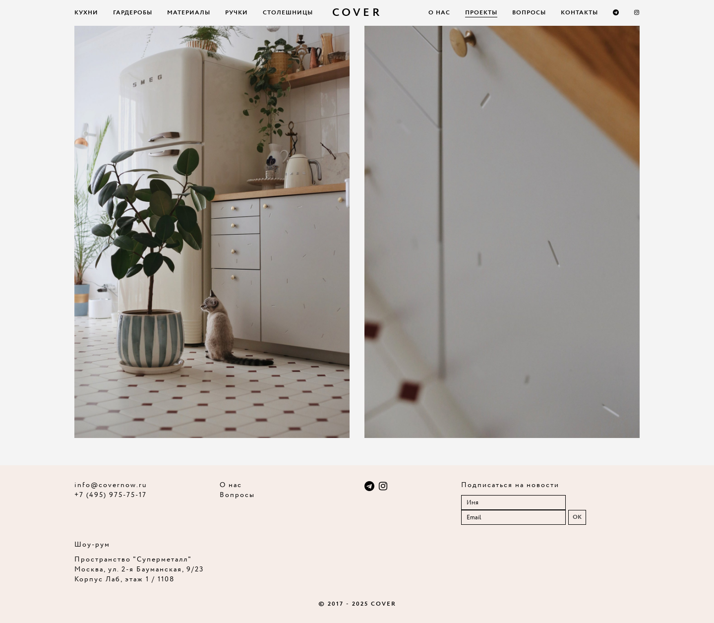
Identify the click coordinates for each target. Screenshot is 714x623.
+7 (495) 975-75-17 (110, 495)
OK (577, 517)
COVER (357, 13)
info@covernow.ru (110, 485)
